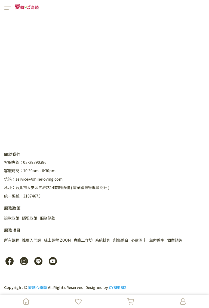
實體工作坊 (83, 240)
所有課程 (11, 240)
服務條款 (47, 218)
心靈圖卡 (138, 240)
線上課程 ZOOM (57, 240)
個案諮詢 (174, 240)
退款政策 (11, 218)
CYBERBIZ (118, 287)
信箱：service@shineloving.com (33, 179)
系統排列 (102, 240)
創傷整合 (120, 240)
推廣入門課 (31, 240)
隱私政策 (29, 218)
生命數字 (156, 240)
